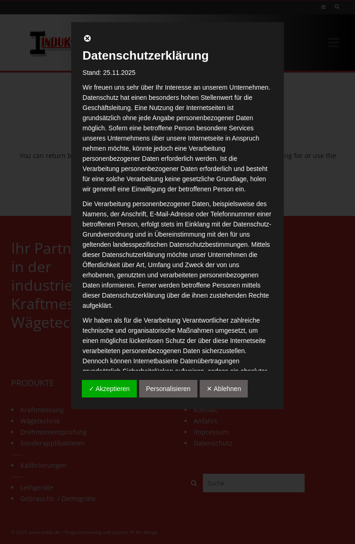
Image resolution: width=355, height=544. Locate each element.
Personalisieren (168, 388)
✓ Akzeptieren (109, 388)
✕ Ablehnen (224, 388)
